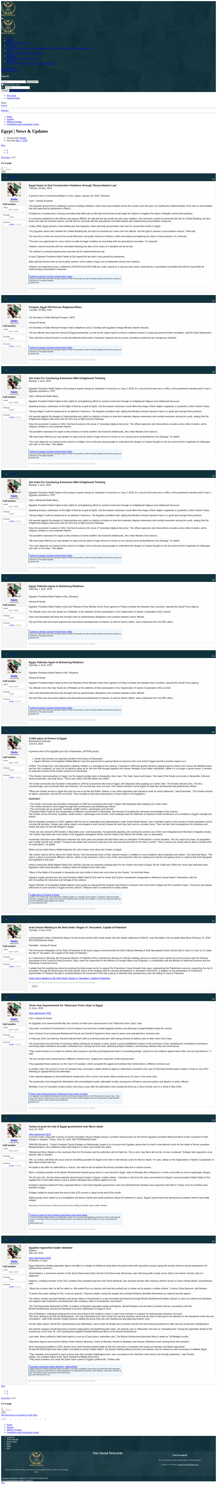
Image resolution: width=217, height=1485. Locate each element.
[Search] (15, 71)
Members (11, 61)
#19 (213, 476)
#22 (213, 732)
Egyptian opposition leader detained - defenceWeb (53, 1366)
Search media (38, 53)
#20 (213, 580)
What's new (12, 45)
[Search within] (33, 81)
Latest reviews (13, 58)
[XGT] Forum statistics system (17, 1480)
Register (5, 110)
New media (22, 48)
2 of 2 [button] (13, 157)
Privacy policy (12, 1441)
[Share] (210, 179)
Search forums (23, 43)
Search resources (28, 58)
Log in (4, 105)
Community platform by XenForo (24, 1478)
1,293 (17, 224)
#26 (213, 1241)
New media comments (38, 48)
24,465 (11, 224)
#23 (213, 921)
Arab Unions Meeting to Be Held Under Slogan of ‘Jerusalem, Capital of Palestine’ (69, 978)
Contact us (10, 1437)
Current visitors (14, 63)
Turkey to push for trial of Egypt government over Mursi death (58, 1215)
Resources (11, 56)
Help (8, 1444)
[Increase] (8, 169)
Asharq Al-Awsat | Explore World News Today (51, 276)
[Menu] (2, 18)
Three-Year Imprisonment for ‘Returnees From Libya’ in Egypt (58, 1094)
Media (10, 51)
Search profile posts (47, 63)
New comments (25, 53)
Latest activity (85, 48)
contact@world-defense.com (187, 1464)
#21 (213, 656)
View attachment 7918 (40, 1013)
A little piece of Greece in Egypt (44, 895)
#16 (213, 179)
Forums (10, 40)
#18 (213, 372)
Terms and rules (12, 1439)
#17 (213, 301)
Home (9, 38)
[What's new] (6, 71)
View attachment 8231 (40, 1134)
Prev (3, 145)
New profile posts (70, 48)
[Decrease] (10, 169)
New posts (11, 43)
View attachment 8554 (40, 1258)
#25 (213, 1120)
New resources (55, 48)
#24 (213, 999)
